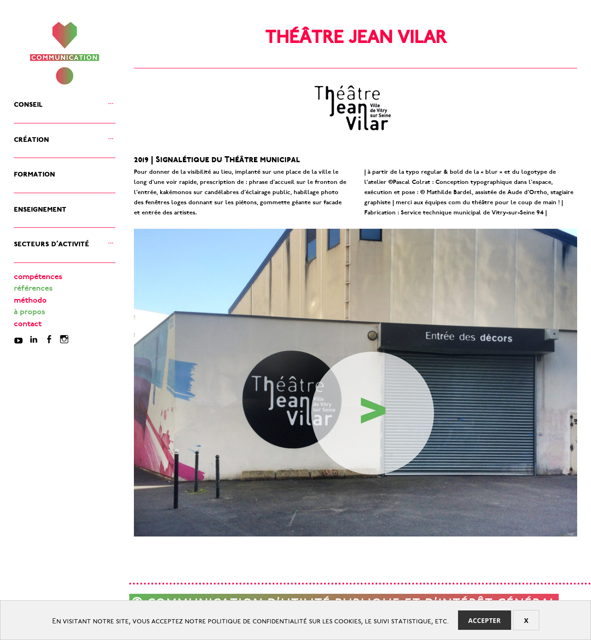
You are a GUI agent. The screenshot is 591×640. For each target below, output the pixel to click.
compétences (38, 277)
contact (28, 325)
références (33, 289)
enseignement (40, 208)
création (31, 138)
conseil (28, 103)
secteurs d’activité (51, 242)
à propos (29, 313)
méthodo (30, 301)
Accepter (484, 620)
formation (34, 173)
